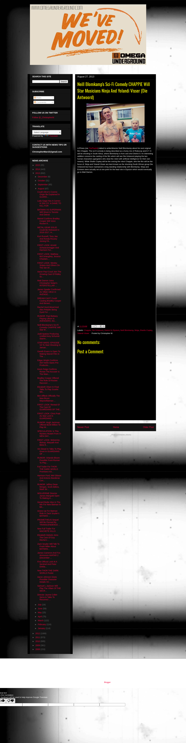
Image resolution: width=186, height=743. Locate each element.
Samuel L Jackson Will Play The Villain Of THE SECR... (49, 588)
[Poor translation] (10, 700)
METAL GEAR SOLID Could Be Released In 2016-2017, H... (48, 230)
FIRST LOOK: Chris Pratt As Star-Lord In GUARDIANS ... (48, 416)
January (42, 628)
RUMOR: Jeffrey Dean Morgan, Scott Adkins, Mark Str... (48, 487)
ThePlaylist (93, 148)
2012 (38, 633)
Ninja (137, 330)
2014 (38, 169)
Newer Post (83, 427)
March (41, 620)
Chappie (87, 330)
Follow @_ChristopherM (43, 117)
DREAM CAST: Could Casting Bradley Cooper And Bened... (49, 300)
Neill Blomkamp (126, 330)
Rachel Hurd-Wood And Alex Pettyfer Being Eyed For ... (48, 309)
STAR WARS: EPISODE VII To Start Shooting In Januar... (48, 345)
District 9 (108, 330)
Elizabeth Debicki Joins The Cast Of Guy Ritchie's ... (47, 537)
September (43, 184)
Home (116, 427)
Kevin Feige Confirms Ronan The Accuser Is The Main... (48, 371)
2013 (38, 173)
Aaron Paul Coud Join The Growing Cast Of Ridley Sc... (49, 274)
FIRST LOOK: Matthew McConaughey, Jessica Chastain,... (48, 256)
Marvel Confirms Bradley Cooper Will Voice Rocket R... (48, 221)
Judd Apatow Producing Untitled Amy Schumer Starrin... (48, 336)
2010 (38, 641)
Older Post (148, 427)
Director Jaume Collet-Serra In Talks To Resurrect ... (47, 597)
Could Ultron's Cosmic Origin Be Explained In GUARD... (48, 194)
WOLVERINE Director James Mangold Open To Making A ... (48, 495)
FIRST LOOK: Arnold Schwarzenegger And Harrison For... (48, 247)
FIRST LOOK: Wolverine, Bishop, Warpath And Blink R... (48, 442)
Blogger (107, 682)
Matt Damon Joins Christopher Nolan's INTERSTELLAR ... (47, 283)
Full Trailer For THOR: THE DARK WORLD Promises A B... (47, 469)
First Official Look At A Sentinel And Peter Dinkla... (47, 564)
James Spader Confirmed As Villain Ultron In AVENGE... (48, 292)
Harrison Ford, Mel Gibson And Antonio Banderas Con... (49, 478)
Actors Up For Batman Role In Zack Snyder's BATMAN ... (48, 513)
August (41, 188)
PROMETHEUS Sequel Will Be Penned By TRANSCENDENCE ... (48, 522)
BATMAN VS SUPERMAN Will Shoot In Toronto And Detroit (49, 212)
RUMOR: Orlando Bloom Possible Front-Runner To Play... (48, 460)
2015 (38, 165)
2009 (38, 645)
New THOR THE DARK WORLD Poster (48, 571)
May (40, 612)
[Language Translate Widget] (46, 132)
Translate (51, 136)
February (42, 624)
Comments (40, 102)
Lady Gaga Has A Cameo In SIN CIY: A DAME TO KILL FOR (49, 203)
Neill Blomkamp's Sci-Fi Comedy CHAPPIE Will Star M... (48, 327)
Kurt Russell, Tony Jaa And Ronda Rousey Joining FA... (47, 238)
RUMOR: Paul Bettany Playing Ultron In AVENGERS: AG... (47, 318)
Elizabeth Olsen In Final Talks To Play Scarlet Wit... (48, 389)
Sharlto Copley (146, 330)
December (43, 176)
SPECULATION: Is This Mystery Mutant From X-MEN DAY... (49, 433)
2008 (38, 649)
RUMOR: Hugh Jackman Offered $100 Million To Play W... (48, 425)
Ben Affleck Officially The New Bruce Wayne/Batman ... (48, 398)
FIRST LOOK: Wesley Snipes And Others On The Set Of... (48, 265)
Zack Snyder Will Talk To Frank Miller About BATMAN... (48, 546)
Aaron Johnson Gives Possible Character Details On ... (47, 579)
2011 (38, 637)
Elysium (116, 330)
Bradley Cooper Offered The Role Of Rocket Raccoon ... (48, 380)
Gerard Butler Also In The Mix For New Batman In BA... (49, 504)
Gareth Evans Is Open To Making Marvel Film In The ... (48, 354)
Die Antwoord (97, 330)
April (40, 616)
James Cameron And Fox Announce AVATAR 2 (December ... (48, 555)
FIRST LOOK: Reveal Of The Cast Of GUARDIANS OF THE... (49, 407)
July (40, 604)
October (42, 180)
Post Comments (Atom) (121, 435)
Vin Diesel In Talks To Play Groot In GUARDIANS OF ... (49, 451)
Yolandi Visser (83, 333)
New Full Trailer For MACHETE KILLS (46, 529)
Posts (37, 98)
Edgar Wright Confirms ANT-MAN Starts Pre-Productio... (48, 362)
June (40, 608)
